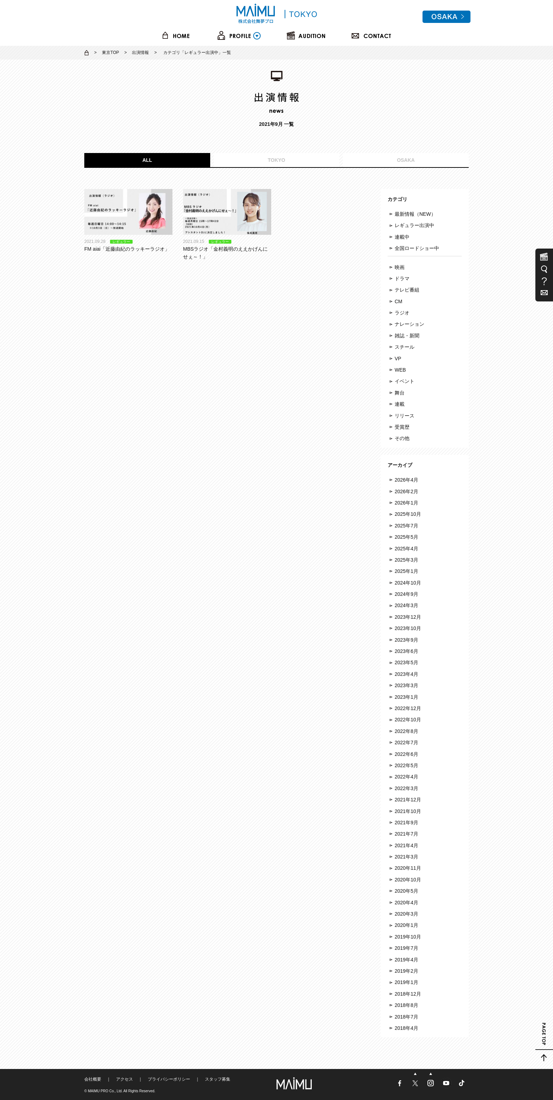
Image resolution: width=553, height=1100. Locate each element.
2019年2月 (406, 971)
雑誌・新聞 (407, 335)
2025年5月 (406, 537)
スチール (404, 347)
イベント (404, 381)
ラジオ (402, 313)
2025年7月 (406, 525)
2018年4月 (406, 1028)
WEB (400, 370)
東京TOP (110, 52)
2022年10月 (408, 719)
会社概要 (92, 1079)
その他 (402, 438)
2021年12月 (408, 799)
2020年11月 (408, 868)
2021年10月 (408, 811)
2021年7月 (406, 834)
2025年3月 (406, 560)
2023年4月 (406, 674)
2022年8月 (406, 731)
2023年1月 (406, 697)
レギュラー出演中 (414, 225)
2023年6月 (406, 651)
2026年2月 (406, 491)
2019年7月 (406, 948)
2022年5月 (406, 765)
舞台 (400, 393)
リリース (404, 415)
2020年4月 (406, 902)
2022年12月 (408, 708)
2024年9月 (406, 594)
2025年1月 (406, 571)
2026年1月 (406, 503)
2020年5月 (406, 891)
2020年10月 (408, 879)
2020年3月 (406, 914)
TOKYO (276, 160)
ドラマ (402, 278)
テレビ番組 (407, 290)
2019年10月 (408, 937)
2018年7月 (406, 1017)
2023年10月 (408, 628)
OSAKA (406, 160)
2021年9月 (406, 822)
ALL (147, 160)
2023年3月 (406, 685)
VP (398, 358)
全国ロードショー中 (417, 248)
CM (398, 301)
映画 (400, 267)
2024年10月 (408, 583)
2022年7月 (406, 742)
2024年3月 (406, 605)
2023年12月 (408, 617)
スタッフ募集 (217, 1079)
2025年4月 (406, 548)
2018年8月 (406, 1005)
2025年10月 (408, 514)
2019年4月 (406, 960)
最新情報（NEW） (415, 214)
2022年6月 (406, 754)
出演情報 (140, 52)
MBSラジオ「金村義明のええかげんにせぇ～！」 (227, 224)
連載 (400, 404)
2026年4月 (406, 480)
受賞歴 (402, 427)
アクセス (124, 1079)
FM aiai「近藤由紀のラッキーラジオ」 (128, 220)
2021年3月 (406, 857)
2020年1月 (406, 925)
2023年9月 (406, 640)
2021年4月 (406, 845)
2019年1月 (406, 982)
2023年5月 (406, 662)
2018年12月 (408, 994)
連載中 (402, 237)
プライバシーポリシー (169, 1079)
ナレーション (409, 324)
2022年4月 (406, 777)
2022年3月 (406, 788)
